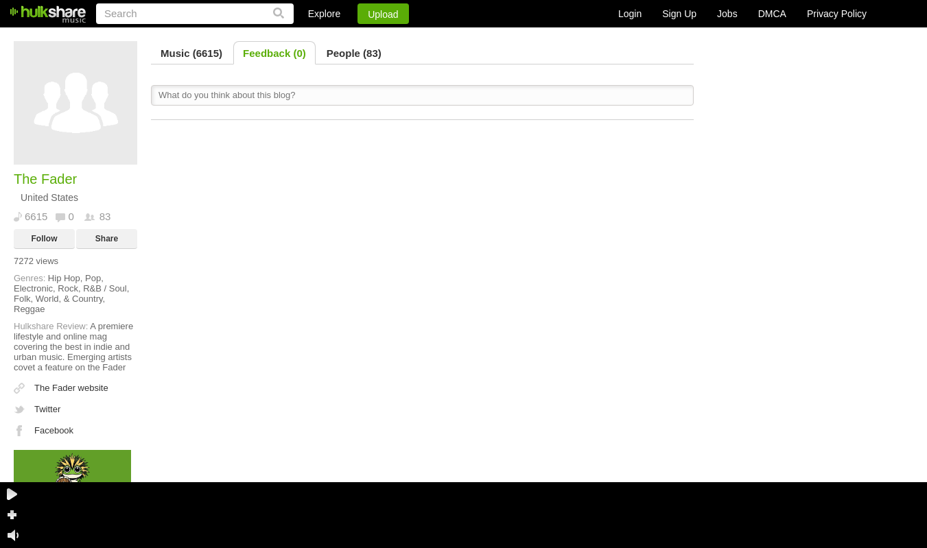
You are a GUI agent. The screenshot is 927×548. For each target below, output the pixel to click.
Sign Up (679, 13)
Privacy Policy (837, 13)
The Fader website (71, 388)
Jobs (727, 13)
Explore (324, 13)
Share (106, 238)
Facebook (53, 430)
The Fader (45, 179)
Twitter (47, 409)
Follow (45, 238)
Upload (383, 14)
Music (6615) (191, 53)
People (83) (354, 53)
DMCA (772, 13)
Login (630, 13)
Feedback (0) (274, 53)
